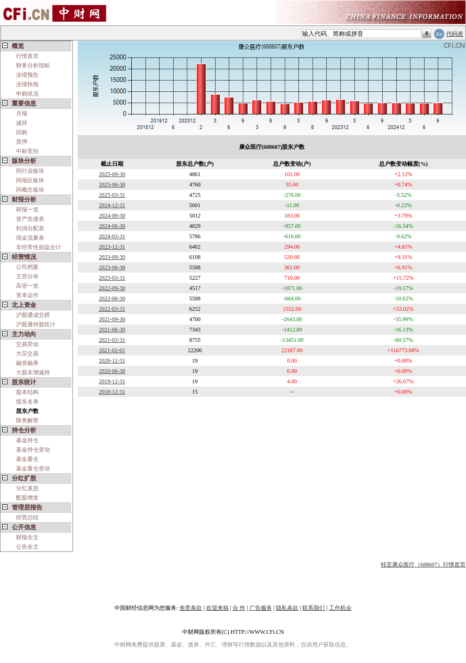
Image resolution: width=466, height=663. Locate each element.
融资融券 (27, 363)
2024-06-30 (112, 226)
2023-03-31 (112, 278)
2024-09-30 (112, 215)
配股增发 (27, 497)
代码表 (454, 34)
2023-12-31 (112, 246)
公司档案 (27, 267)
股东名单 (27, 401)
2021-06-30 (112, 329)
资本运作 (27, 295)
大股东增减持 (33, 372)
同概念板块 (30, 189)
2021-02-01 (112, 350)
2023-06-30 (112, 267)
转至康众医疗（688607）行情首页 (423, 564)
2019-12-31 (112, 381)
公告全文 (27, 546)
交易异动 (27, 344)
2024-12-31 (112, 205)
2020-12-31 (112, 360)
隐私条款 (287, 608)
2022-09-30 (112, 288)
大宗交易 (27, 353)
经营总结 (27, 517)
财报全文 (27, 537)
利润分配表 (30, 228)
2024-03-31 (112, 236)
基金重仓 (27, 459)
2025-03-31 (112, 195)
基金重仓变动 (33, 468)
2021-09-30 (112, 319)
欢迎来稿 (217, 608)
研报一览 (27, 209)
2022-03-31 (112, 309)
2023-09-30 (112, 257)
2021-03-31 (112, 340)
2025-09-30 (112, 174)
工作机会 (340, 608)
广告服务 (260, 608)
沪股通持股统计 (36, 324)
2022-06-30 (112, 298)
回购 (21, 132)
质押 (21, 141)
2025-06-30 (112, 184)
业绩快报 (27, 84)
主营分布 (27, 276)
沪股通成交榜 (33, 315)
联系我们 (313, 608)
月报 (21, 113)
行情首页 (27, 56)
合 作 (239, 608)
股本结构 (27, 392)
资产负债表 (30, 219)
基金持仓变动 (33, 449)
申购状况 (27, 93)
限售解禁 (27, 420)
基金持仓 (27, 440)
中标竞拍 (27, 151)
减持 (21, 123)
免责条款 (190, 608)
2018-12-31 (112, 391)
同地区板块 (30, 180)
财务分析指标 (33, 65)
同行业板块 (30, 171)
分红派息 (27, 488)
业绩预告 (27, 75)
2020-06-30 (112, 371)
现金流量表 (30, 237)
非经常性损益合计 (38, 247)
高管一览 (27, 286)
